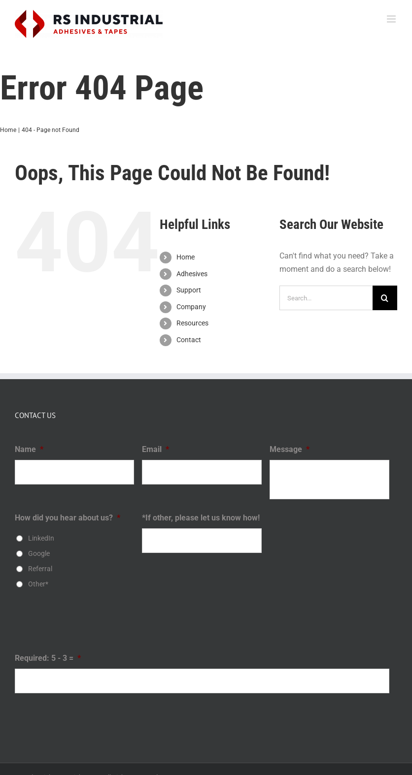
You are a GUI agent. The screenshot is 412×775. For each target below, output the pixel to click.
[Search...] (326, 298)
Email (155, 449)
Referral (40, 569)
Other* (38, 584)
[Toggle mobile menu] (392, 19)
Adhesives (191, 274)
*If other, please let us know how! (201, 517)
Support (188, 290)
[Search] (385, 298)
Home (185, 257)
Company (191, 307)
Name (29, 449)
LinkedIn (41, 538)
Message (289, 449)
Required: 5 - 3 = (48, 658)
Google (39, 553)
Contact (188, 340)
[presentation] (90, 624)
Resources (192, 323)
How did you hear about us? (67, 517)
